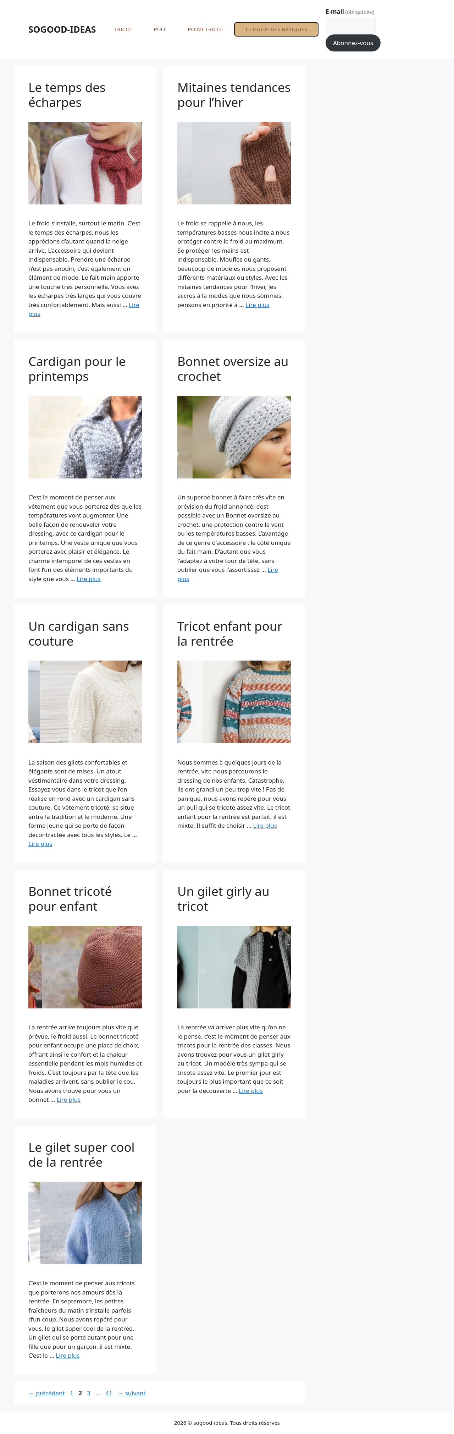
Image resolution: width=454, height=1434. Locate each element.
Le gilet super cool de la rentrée (81, 1154)
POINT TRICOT (205, 29)
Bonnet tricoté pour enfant (70, 898)
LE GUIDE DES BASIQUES (276, 29)
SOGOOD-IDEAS (62, 29)
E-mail (350, 11)
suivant (131, 1393)
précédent (46, 1393)
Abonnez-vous (353, 43)
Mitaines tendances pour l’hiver (233, 94)
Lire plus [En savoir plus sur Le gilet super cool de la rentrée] (67, 1355)
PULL (160, 29)
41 (109, 1393)
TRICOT (123, 29)
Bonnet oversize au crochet (232, 368)
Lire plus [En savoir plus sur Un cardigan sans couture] (40, 843)
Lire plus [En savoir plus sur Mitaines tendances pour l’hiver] (257, 305)
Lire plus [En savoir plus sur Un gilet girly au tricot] (250, 1091)
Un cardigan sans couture (78, 633)
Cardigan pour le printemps (77, 368)
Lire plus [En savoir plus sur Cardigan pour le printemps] (88, 579)
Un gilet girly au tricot (223, 898)
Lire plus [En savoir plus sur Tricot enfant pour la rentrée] (265, 825)
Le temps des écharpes (67, 94)
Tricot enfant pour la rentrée (229, 633)
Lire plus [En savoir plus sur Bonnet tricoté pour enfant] (69, 1099)
